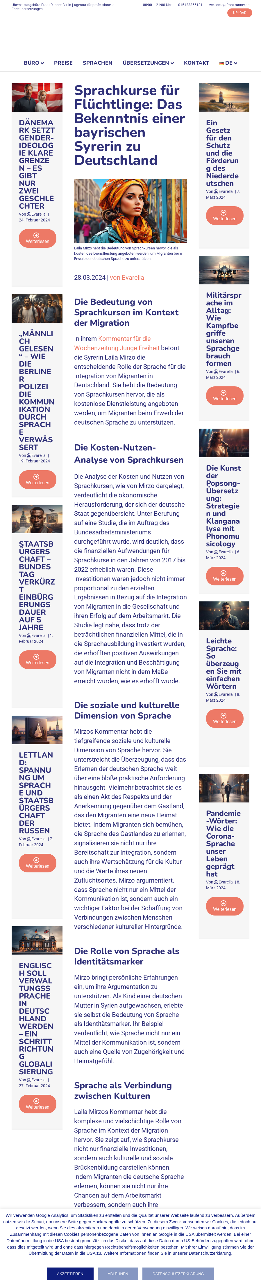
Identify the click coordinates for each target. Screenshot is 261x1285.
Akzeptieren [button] (70, 1274)
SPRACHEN (97, 62)
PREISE (63, 62)
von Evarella (127, 277)
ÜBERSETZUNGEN (146, 62)
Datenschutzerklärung (178, 1274)
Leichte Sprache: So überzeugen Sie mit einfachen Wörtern (224, 663)
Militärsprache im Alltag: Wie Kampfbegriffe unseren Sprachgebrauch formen (224, 329)
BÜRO (31, 62)
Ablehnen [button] (118, 1274)
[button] (37, 238)
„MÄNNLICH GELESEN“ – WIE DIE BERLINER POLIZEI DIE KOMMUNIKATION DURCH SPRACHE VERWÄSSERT (37, 391)
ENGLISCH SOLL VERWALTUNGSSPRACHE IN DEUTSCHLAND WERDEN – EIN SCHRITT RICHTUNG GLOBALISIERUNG (36, 1019)
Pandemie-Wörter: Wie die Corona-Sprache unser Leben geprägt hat (223, 843)
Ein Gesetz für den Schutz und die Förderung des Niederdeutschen (222, 153)
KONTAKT (196, 62)
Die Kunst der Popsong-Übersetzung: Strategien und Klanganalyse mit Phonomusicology (223, 506)
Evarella (39, 214)
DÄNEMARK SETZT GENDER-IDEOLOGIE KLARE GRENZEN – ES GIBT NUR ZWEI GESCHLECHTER (37, 164)
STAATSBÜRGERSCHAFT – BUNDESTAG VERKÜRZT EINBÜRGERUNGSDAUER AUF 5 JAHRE (37, 586)
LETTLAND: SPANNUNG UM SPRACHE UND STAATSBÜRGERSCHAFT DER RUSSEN (36, 793)
